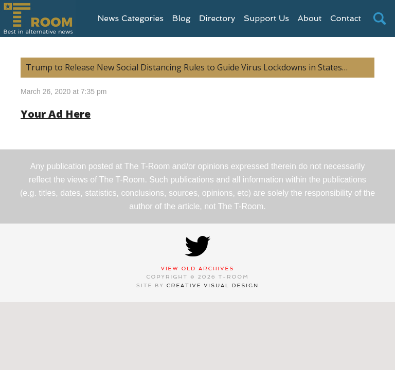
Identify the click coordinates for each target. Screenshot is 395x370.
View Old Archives (198, 268)
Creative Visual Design (213, 285)
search (379, 18)
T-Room (38, 18)
